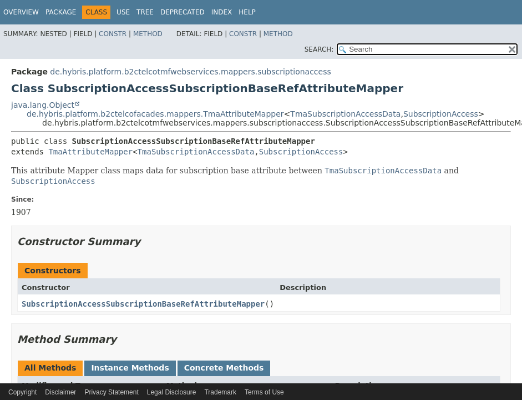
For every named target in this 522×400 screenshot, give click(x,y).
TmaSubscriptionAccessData (345, 113)
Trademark (220, 392)
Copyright (22, 392)
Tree (145, 12)
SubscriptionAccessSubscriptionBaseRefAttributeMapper (143, 303)
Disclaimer (60, 392)
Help (247, 12)
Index (221, 12)
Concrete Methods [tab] (224, 367)
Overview (21, 12)
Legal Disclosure (171, 392)
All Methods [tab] (50, 367)
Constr (112, 34)
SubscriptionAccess (440, 113)
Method (148, 34)
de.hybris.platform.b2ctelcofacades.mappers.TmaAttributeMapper (155, 113)
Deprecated (182, 12)
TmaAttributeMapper (90, 151)
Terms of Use (264, 392)
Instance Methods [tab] (130, 367)
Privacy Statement (111, 392)
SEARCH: (319, 49)
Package (60, 12)
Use (123, 12)
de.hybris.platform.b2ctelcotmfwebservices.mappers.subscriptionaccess (190, 71)
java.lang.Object (42, 105)
